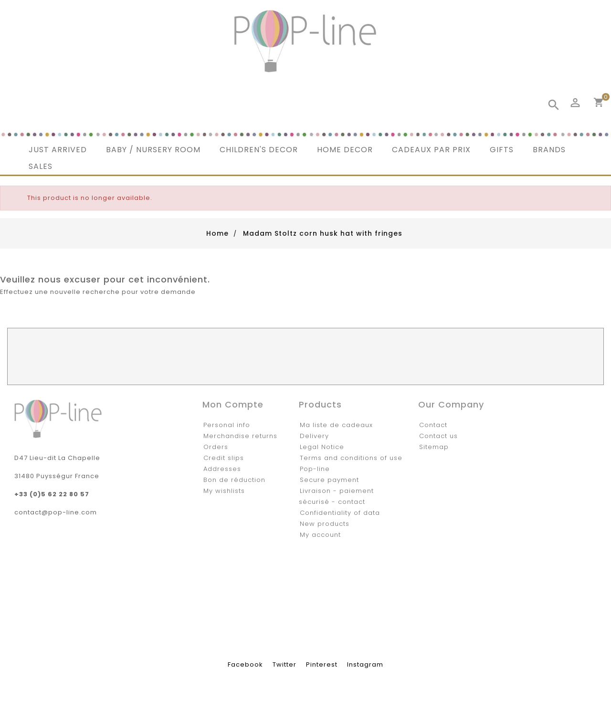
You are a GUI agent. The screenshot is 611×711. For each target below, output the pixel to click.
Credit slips (223, 457)
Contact (433, 424)
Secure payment (329, 479)
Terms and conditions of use (351, 457)
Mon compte (232, 404)
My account (320, 534)
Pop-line (315, 468)
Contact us (438, 435)
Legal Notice (322, 446)
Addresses (222, 468)
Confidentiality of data (340, 512)
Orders (215, 446)
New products (324, 523)
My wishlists (224, 490)
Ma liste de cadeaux (336, 424)
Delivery (314, 435)
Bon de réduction (234, 479)
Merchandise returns (240, 435)
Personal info (226, 424)
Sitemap (434, 446)
